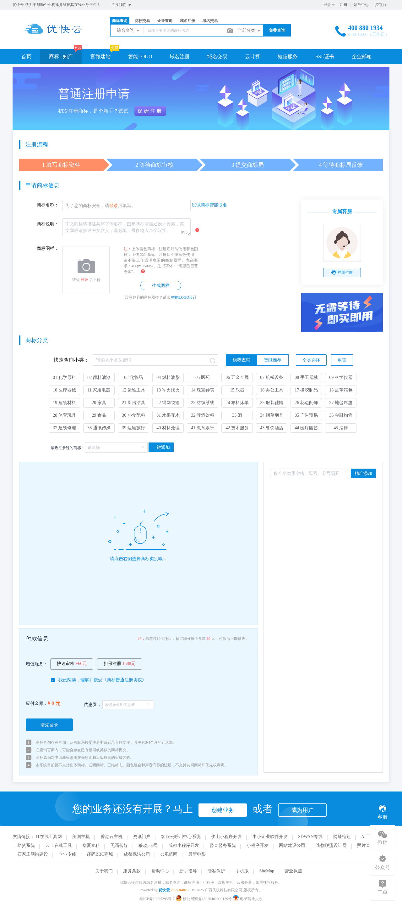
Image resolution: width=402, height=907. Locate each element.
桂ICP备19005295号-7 (157, 899)
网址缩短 (342, 836)
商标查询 (119, 21)
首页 (26, 56)
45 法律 (341, 427)
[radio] (241, 360)
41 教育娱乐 (202, 427)
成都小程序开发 (183, 845)
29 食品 (99, 415)
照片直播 (366, 845)
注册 (343, 5)
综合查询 (128, 31)
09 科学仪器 (340, 377)
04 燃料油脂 (168, 377)
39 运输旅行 (133, 427)
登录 (327, 5)
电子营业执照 (248, 899)
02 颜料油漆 (99, 377)
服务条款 (132, 871)
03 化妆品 (133, 377)
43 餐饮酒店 (271, 427)
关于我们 (104, 871)
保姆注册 (150, 111)
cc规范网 (168, 854)
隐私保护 (216, 871)
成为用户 (302, 810)
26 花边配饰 (306, 402)
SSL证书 (324, 56)
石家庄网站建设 (32, 854)
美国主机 (81, 836)
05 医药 (202, 377)
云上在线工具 (59, 845)
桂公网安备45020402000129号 (204, 899)
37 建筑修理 (64, 427)
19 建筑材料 (64, 402)
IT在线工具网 (49, 836)
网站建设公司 (292, 845)
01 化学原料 (64, 377)
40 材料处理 (168, 427)
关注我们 (121, 5)
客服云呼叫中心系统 (181, 836)
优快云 (164, 890)
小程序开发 (258, 845)
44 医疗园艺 (306, 427)
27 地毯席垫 (340, 402)
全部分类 (249, 31)
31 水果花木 (168, 415)
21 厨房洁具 (133, 402)
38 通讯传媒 (99, 427)
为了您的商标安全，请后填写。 (100, 205)
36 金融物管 (340, 415)
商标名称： (48, 205)
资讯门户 (141, 836)
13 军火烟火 (168, 390)
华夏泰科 (91, 845)
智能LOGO (140, 56)
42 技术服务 (237, 427)
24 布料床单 (237, 402)
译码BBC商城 (100, 854)
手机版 (242, 871)
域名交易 (210, 21)
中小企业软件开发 (270, 836)
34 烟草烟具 (271, 415)
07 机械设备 (271, 377)
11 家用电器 (99, 390)
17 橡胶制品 (306, 390)
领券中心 (361, 5)
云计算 (252, 56)
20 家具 (99, 402)
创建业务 (222, 810)
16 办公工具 (271, 390)
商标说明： (48, 224)
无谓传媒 (119, 845)
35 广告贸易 (306, 415)
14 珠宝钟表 (202, 390)
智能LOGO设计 (184, 297)
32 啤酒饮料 (202, 415)
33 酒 (237, 415)
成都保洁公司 (137, 854)
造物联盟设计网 (331, 845)
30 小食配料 (133, 415)
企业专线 (67, 854)
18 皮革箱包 (340, 390)
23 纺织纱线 (202, 402)
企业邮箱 (362, 56)
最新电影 (197, 854)
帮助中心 (160, 871)
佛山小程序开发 (226, 836)
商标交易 (142, 21)
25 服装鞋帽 (271, 402)
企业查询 (164, 21)
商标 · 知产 (61, 56)
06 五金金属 (237, 377)
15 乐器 (237, 390)
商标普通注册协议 (124, 680)
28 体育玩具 (64, 415)
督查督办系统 (222, 845)
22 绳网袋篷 (168, 402)
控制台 (380, 5)
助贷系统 (26, 845)
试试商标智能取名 (209, 205)
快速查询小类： (71, 360)
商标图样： (48, 248)
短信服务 (288, 56)
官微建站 (100, 56)
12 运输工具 (133, 390)
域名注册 (187, 21)
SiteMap (266, 871)
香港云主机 (111, 836)
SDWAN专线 (310, 836)
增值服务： (37, 664)
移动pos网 (148, 845)
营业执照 (293, 871)
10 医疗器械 (64, 390)
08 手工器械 (306, 377)
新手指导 (188, 871)
